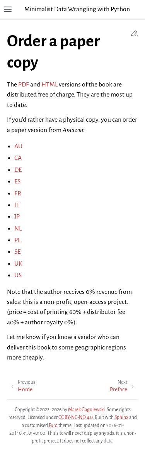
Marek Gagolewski (86, 409)
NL (18, 228)
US (18, 275)
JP (17, 216)
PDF (23, 84)
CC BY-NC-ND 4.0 (75, 417)
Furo (53, 425)
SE (17, 251)
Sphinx (121, 417)
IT (17, 205)
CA (18, 157)
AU (18, 146)
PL (17, 240)
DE (18, 169)
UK (18, 263)
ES (17, 181)
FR (17, 193)
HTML (49, 84)
